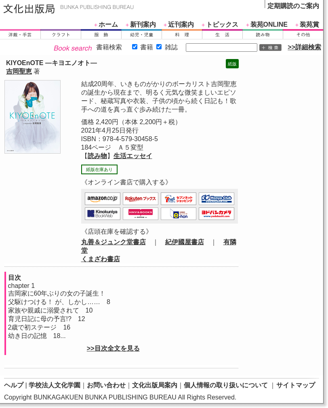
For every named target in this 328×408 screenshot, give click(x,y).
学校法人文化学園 (54, 385)
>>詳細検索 (304, 47)
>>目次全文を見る (113, 348)
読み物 (97, 155)
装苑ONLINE (269, 24)
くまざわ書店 (100, 259)
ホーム (108, 24)
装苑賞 (309, 24)
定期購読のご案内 (293, 5)
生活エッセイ (133, 155)
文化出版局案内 (154, 385)
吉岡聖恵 (19, 71)
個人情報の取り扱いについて (226, 385)
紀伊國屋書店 (184, 242)
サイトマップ (295, 385)
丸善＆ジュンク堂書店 (113, 242)
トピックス (222, 24)
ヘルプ (13, 385)
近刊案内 (181, 24)
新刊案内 (143, 24)
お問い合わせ (106, 385)
